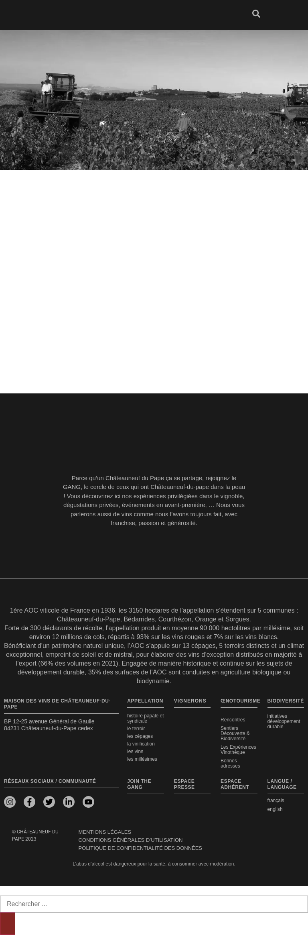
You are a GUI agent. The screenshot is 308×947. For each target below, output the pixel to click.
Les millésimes (142, 759)
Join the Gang (139, 784)
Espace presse (184, 784)
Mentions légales (105, 832)
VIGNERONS (190, 701)
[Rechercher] (7, 923)
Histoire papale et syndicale (145, 718)
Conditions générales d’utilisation (131, 840)
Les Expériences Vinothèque (238, 749)
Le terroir (136, 728)
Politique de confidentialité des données (140, 848)
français (275, 800)
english (275, 809)
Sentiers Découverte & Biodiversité (235, 733)
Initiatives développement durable (283, 721)
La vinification (141, 744)
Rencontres (233, 720)
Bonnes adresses (230, 763)
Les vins (135, 751)
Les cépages (140, 736)
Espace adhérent (235, 784)
